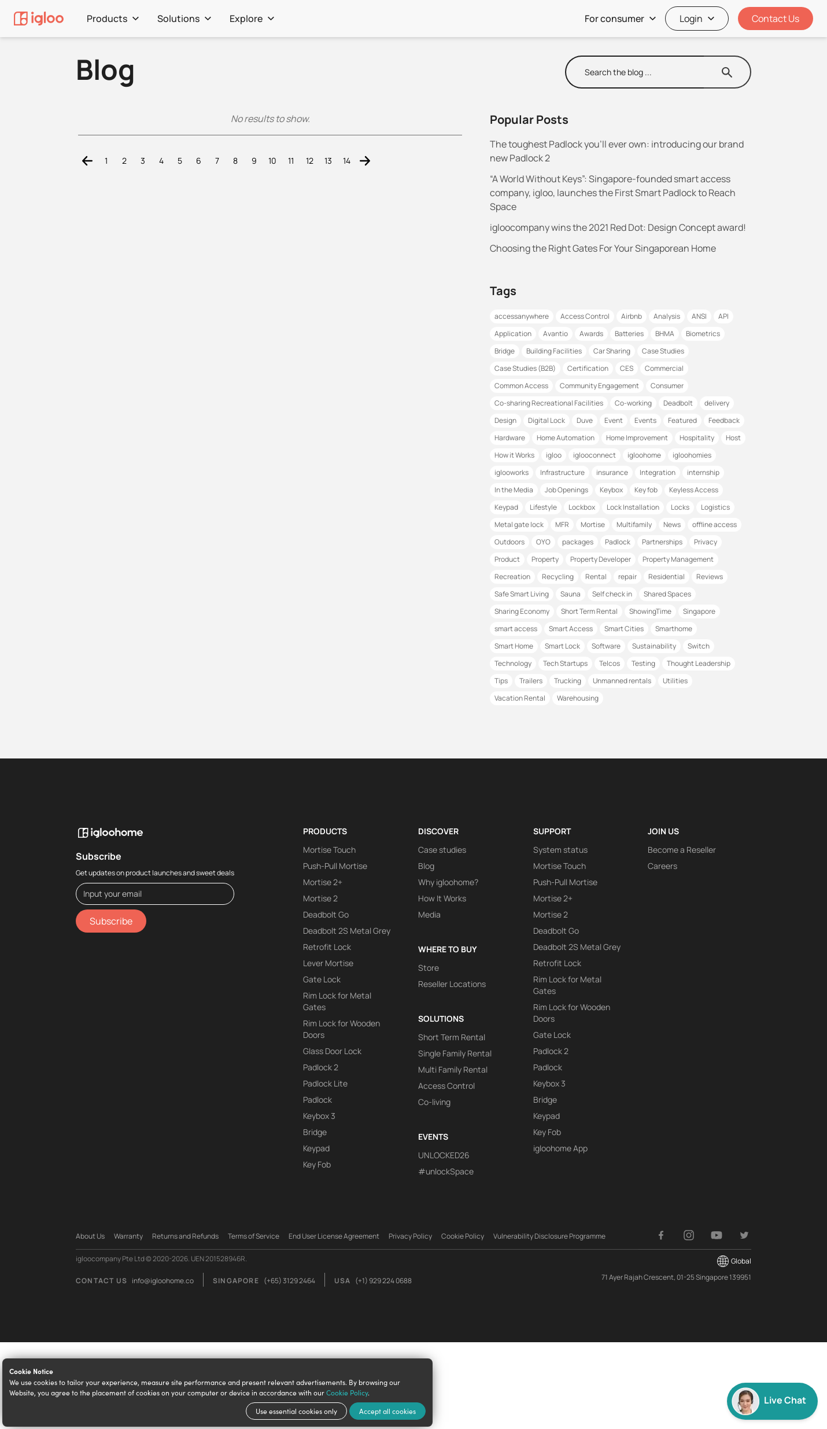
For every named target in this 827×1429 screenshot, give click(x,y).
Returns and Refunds (185, 1236)
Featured (682, 420)
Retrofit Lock (327, 946)
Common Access (521, 386)
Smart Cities (624, 629)
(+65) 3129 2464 (289, 1281)
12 (309, 160)
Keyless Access (693, 490)
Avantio (555, 333)
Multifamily (634, 524)
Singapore (699, 611)
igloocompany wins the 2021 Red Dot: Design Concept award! (618, 227)
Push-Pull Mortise (335, 865)
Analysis (667, 316)
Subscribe (111, 921)
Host (733, 438)
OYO (543, 542)
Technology (512, 663)
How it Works (514, 455)
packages (577, 542)
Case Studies (663, 351)
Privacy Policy (410, 1236)
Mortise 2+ (322, 881)
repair (627, 576)
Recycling (558, 576)
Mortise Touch (329, 849)
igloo (554, 455)
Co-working (633, 403)
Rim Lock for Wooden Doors (341, 1029)
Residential (666, 576)
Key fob (646, 490)
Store (428, 967)
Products (113, 18)
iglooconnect (594, 455)
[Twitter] (744, 1235)
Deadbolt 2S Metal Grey (346, 930)
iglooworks (511, 472)
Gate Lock (322, 979)
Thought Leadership (698, 663)
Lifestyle (543, 507)
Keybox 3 (319, 1115)
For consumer (620, 18)
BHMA (664, 333)
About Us (90, 1236)
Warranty (128, 1236)
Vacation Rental (519, 698)
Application (512, 333)
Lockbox (581, 507)
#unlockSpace (446, 1171)
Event (613, 420)
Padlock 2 (320, 1067)
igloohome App (560, 1148)
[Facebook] (661, 1235)
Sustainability (654, 646)
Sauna (570, 594)
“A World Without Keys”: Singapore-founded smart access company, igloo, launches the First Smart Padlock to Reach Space (613, 192)
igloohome (644, 455)
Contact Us (775, 18)
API (723, 316)
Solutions (184, 18)
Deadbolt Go (326, 914)
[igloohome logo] (155, 826)
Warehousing (578, 698)
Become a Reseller (682, 849)
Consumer (667, 386)
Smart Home (513, 646)
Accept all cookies (387, 1411)
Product (507, 559)
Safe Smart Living (521, 594)
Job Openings (566, 490)
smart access (515, 629)
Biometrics (703, 333)
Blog (426, 865)
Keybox (611, 490)
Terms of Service (253, 1236)
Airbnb (631, 316)
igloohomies (692, 455)
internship (703, 472)
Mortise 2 (320, 898)
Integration (657, 472)
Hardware (509, 438)
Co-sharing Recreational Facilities (548, 403)
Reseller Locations (452, 983)
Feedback (724, 420)
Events (645, 420)
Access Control (585, 316)
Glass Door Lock (332, 1050)
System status (560, 849)
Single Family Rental (455, 1053)
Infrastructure (562, 472)
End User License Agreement (334, 1236)
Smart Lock (562, 646)
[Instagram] (689, 1235)
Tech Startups (565, 663)
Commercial (664, 368)
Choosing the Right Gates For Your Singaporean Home (603, 248)
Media (429, 914)
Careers (662, 865)
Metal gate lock (519, 524)
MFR (562, 524)
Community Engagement (599, 386)
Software (606, 646)
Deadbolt (678, 403)
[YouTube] (716, 1235)
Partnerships (662, 542)
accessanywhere (521, 316)
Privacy (705, 542)
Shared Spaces (667, 594)
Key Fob (317, 1164)
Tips (501, 681)
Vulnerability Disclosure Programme (549, 1236)
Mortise (593, 524)
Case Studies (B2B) (525, 368)
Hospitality (697, 438)
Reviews (709, 576)
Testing (643, 663)
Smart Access (571, 629)
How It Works (442, 898)
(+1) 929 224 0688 (383, 1281)
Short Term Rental (589, 611)
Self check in (612, 594)
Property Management (678, 559)
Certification (587, 368)
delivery (716, 403)
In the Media (513, 490)
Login (697, 18)
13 (328, 160)
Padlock (617, 542)
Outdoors (509, 542)
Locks (680, 507)
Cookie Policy (347, 1392)
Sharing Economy (521, 611)
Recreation (512, 576)
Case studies (442, 849)
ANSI (699, 316)
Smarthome (673, 629)
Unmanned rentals (622, 681)
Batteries (629, 333)
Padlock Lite (325, 1083)
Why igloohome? (448, 881)
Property (545, 559)
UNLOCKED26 (444, 1155)
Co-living (434, 1101)
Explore (252, 18)
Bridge (504, 351)
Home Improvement (637, 438)
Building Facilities (554, 351)
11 (291, 160)
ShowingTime (650, 611)
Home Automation (566, 438)
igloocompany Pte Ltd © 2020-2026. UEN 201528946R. (161, 1259)
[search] (635, 72)
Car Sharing (611, 351)
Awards (591, 333)
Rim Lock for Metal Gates (337, 1001)
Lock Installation (633, 507)
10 (272, 160)
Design (505, 420)
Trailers (530, 681)
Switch (699, 646)
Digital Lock (546, 420)
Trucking (567, 681)
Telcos (609, 663)
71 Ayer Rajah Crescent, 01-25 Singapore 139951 (676, 1277)
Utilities (675, 681)
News (672, 524)
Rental (596, 576)
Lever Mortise (328, 962)
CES (626, 368)
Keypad (506, 507)
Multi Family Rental (453, 1069)
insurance (612, 472)
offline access (714, 524)
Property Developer (600, 559)
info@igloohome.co (163, 1281)
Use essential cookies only (296, 1411)
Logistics (715, 507)
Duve (585, 420)
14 (346, 160)
